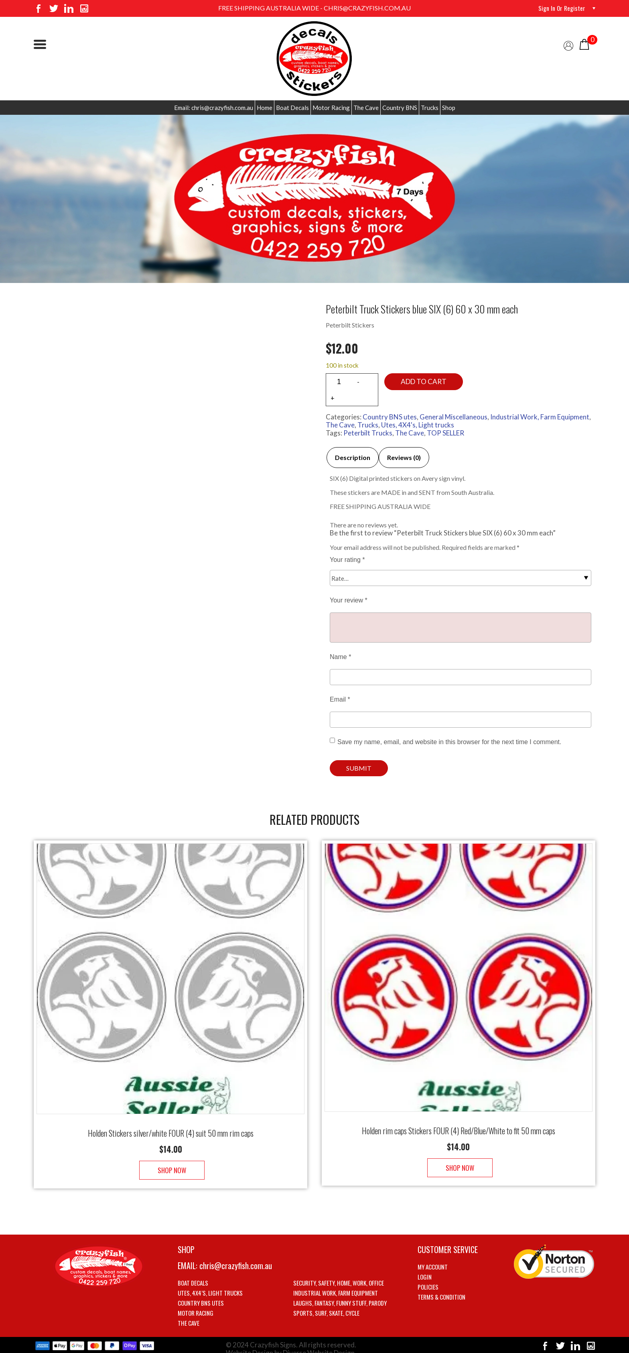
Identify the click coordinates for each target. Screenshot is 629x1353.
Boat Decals (292, 107)
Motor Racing (331, 107)
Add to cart (423, 381)
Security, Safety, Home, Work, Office (338, 1275)
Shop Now (170, 1162)
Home (264, 107)
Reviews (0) (404, 457)
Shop (448, 107)
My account (433, 1258)
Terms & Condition (441, 1288)
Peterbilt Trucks (367, 433)
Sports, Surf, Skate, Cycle (326, 1305)
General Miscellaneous (453, 417)
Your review (348, 600)
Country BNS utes (390, 417)
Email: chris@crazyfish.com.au (213, 107)
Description (352, 457)
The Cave (366, 107)
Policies (428, 1278)
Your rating (347, 559)
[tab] (353, 457)
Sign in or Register (561, 8)
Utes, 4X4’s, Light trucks (210, 1285)
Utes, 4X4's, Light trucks (417, 425)
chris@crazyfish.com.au (235, 1257)
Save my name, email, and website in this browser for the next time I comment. (449, 742)
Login (425, 1268)
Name (340, 656)
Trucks (429, 107)
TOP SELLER (445, 433)
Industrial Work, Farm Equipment (539, 417)
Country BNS (399, 107)
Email (340, 699)
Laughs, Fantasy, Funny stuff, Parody (340, 1295)
